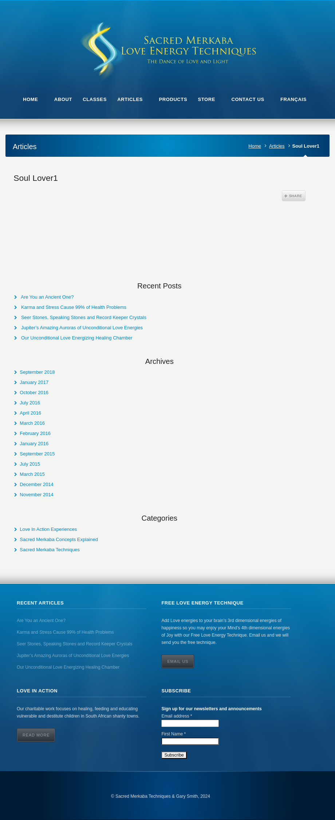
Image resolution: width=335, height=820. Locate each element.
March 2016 (32, 423)
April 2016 (30, 413)
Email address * (176, 716)
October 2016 (34, 392)
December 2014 (37, 484)
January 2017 (34, 382)
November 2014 (37, 494)
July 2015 (30, 464)
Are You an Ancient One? (47, 297)
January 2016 (34, 443)
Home (254, 146)
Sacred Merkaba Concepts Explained (59, 539)
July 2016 (30, 402)
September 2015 (37, 453)
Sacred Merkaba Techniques (50, 549)
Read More (36, 735)
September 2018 (37, 372)
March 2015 (32, 474)
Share (294, 195)
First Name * (173, 734)
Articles (277, 146)
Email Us (177, 661)
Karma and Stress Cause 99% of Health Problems (73, 307)
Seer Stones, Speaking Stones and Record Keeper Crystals (83, 317)
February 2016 (35, 433)
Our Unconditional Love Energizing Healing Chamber (77, 338)
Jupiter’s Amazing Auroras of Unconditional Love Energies (82, 327)
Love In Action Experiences (48, 529)
